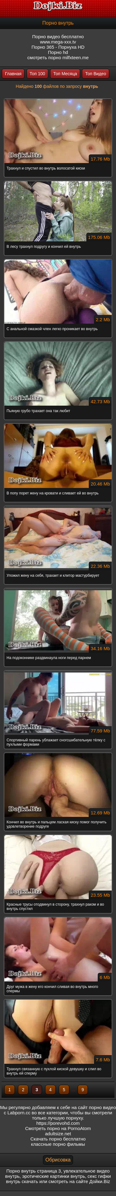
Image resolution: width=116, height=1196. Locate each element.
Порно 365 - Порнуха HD (58, 47)
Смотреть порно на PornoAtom (58, 1128)
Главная (13, 73)
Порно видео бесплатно (58, 36)
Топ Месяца (65, 73)
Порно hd (58, 52)
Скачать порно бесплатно (58, 1138)
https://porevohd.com (57, 1123)
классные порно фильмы (58, 1144)
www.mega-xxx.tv (58, 41)
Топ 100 (37, 73)
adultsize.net (58, 1133)
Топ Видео (95, 73)
